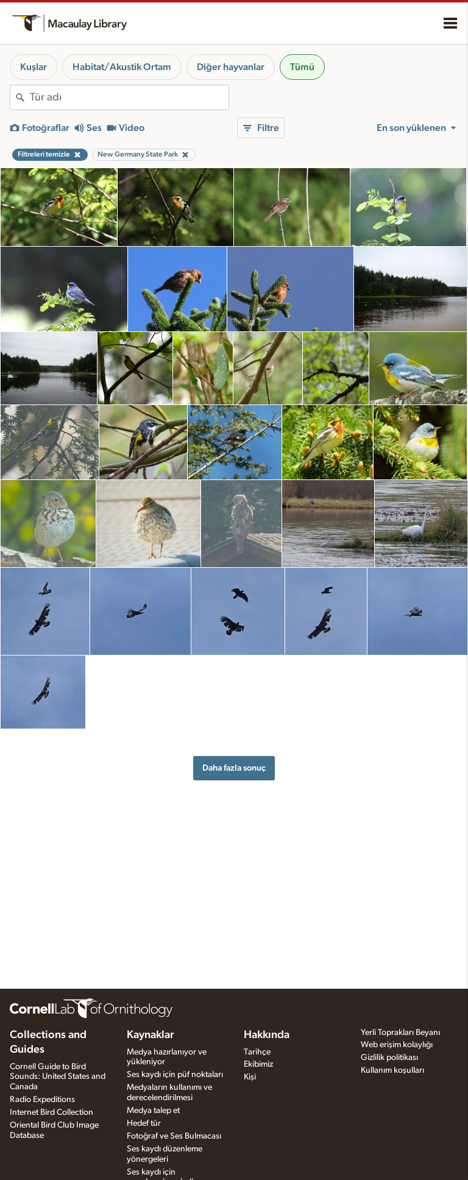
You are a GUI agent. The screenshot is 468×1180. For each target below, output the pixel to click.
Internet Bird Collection (51, 1112)
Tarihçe (257, 1052)
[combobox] (129, 97)
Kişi (250, 1077)
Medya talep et (153, 1110)
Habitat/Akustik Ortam (122, 67)
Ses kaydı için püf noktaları (175, 1074)
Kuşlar (33, 67)
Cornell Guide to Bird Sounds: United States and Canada (57, 1077)
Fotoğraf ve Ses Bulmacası (174, 1136)
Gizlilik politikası (389, 1057)
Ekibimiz (258, 1064)
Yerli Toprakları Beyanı (400, 1032)
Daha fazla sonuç (234, 767)
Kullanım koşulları (392, 1070)
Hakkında (266, 1035)
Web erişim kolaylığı (397, 1044)
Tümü (302, 67)
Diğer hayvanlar (230, 67)
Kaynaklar (150, 1035)
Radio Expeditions (42, 1099)
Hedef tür (144, 1123)
